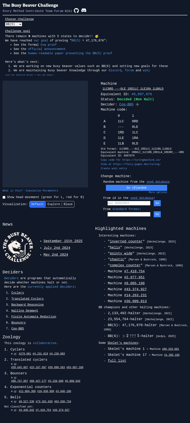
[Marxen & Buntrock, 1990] (147, 259)
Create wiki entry (114, 168)
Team (49, 11)
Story (7, 11)
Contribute (35, 11)
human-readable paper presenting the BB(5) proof (70, 53)
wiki (146, 70)
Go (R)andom (136, 188)
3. (25, 304)
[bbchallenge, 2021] (157, 313)
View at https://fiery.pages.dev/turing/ (131, 164)
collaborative (44, 343)
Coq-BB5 (126, 104)
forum (129, 70)
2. (25, 298)
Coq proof (49, 45)
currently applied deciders (51, 287)
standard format (125, 209)
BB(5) (76, 40)
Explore (53, 204)
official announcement (47, 49)
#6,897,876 (142, 94)
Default (37, 204)
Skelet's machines (123, 343)
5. (31, 316)
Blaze (68, 204)
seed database (158, 182)
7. (15, 328)
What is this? (13, 190)
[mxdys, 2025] (166, 336)
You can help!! (45, 75)
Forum (58, 11)
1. (15, 293)
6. (16, 322)
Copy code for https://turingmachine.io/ (131, 160)
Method (18, 11)
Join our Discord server (19, 75)
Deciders (11, 278)
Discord (115, 70)
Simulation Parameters (42, 190)
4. (22, 310)
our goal (41, 40)
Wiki (68, 11)
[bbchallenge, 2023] (161, 241)
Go (157, 203)
